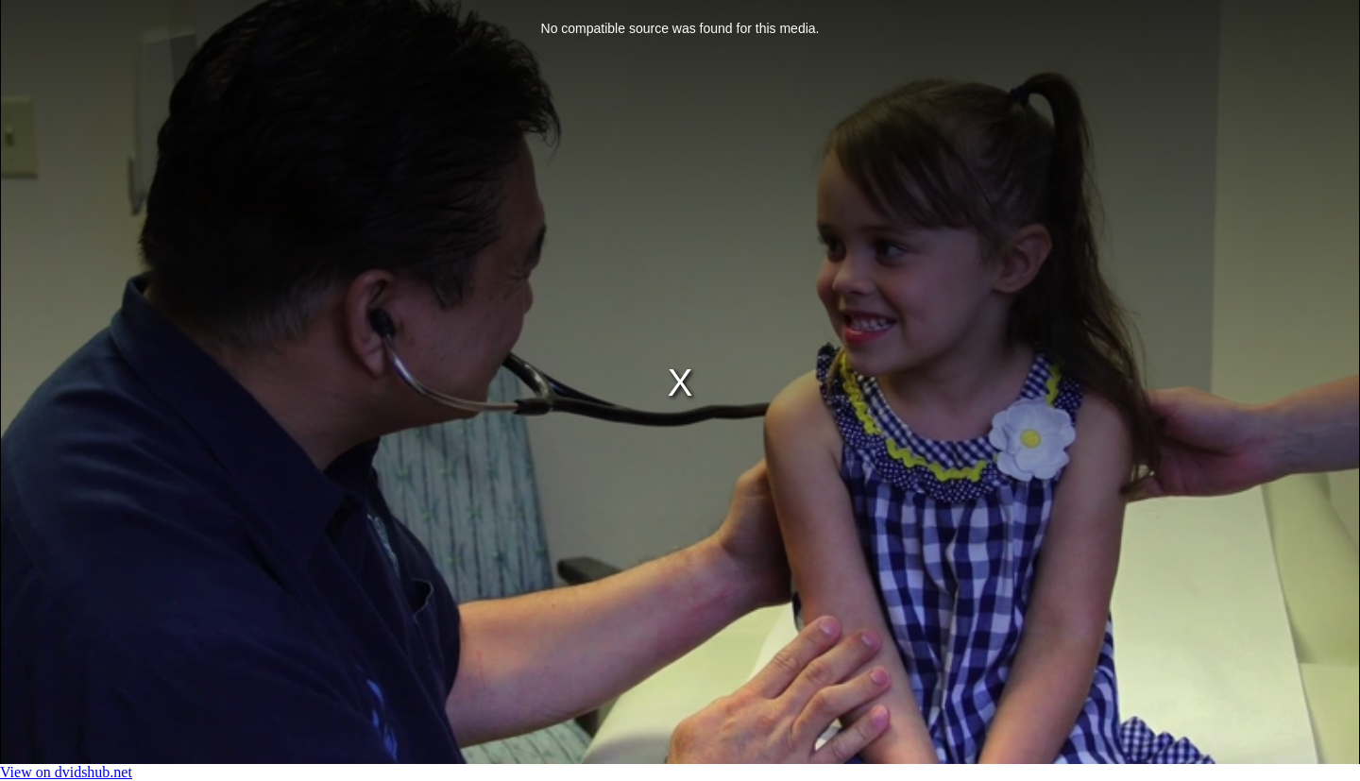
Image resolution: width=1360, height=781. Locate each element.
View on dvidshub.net (66, 772)
